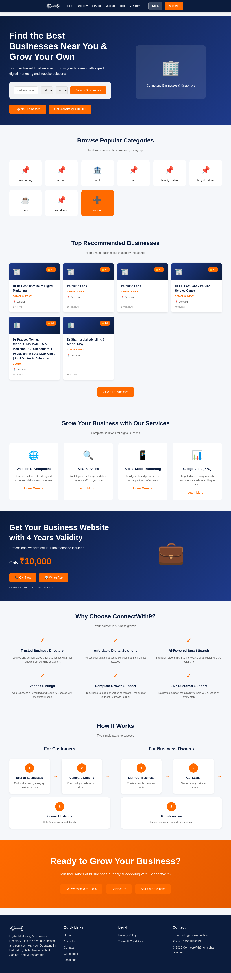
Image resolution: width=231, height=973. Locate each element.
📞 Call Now (23, 584)
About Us (70, 941)
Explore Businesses (28, 109)
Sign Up (173, 5)
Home (70, 5)
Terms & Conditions (131, 941)
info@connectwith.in (195, 935)
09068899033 (192, 941)
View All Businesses (116, 395)
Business (110, 5)
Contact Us (119, 896)
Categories (71, 953)
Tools (122, 5)
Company (135, 5)
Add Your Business (153, 896)
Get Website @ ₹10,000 (70, 109)
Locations (70, 959)
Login (155, 5)
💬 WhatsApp (54, 584)
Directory (83, 5)
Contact (69, 947)
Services (96, 5)
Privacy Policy (127, 935)
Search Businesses (88, 90)
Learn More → (34, 497)
